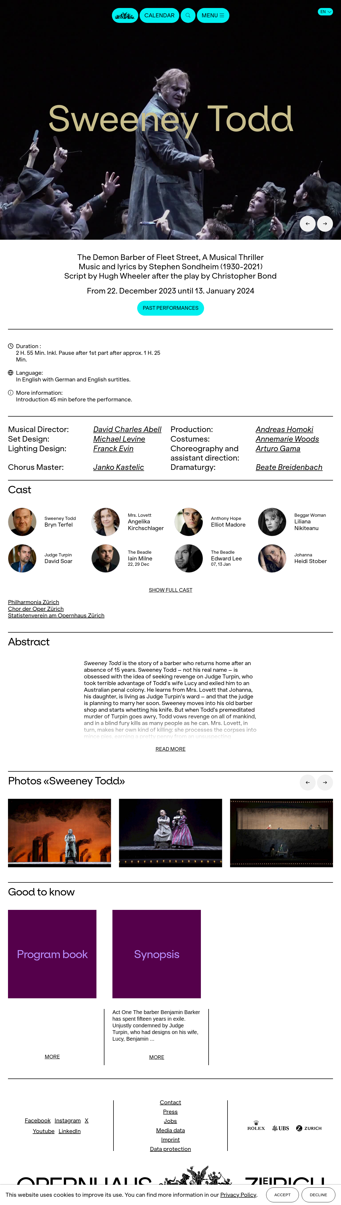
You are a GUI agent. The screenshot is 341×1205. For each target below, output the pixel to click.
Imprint (170, 1140)
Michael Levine (119, 438)
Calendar (159, 15)
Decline (318, 1194)
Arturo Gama (278, 447)
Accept (282, 1194)
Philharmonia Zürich (33, 601)
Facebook (38, 1120)
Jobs (170, 1121)
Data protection (170, 1149)
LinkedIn (70, 1131)
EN (325, 12)
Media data (170, 1130)
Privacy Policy (238, 1195)
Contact (170, 1102)
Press (170, 1112)
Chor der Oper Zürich (36, 608)
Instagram (68, 1120)
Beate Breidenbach (289, 466)
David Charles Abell (127, 429)
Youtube (44, 1131)
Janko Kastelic (118, 466)
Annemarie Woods (287, 438)
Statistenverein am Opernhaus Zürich (56, 615)
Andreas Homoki (284, 429)
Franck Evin (113, 447)
